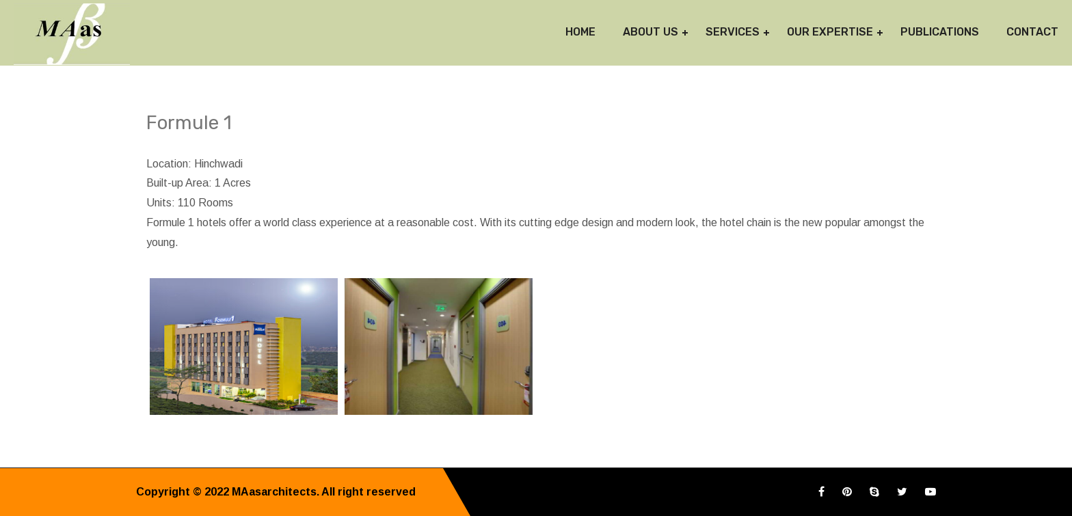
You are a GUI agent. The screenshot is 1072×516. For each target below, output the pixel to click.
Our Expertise (830, 31)
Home (580, 31)
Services (733, 31)
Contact (1032, 31)
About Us (650, 31)
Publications (939, 31)
